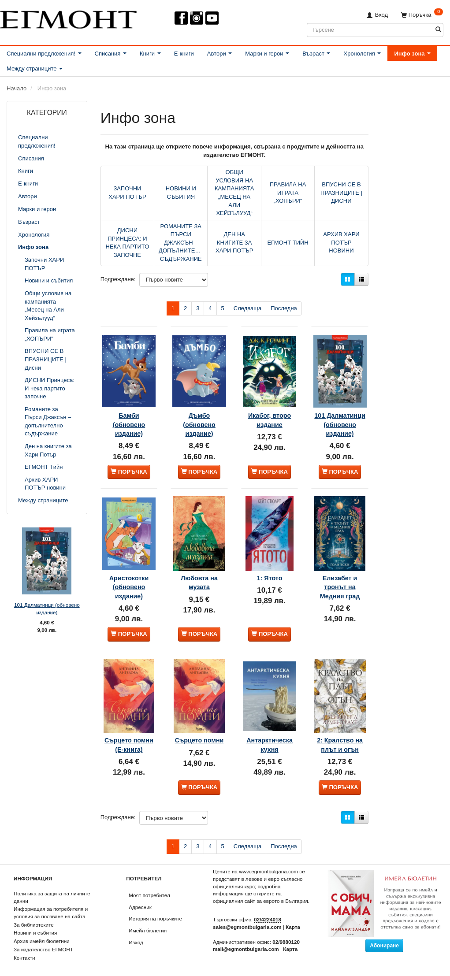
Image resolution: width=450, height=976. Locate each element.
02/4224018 (267, 910)
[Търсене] (438, 30)
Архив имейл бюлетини (42, 931)
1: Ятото (270, 565)
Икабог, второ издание (269, 408)
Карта (293, 917)
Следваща (247, 308)
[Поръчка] (422, 14)
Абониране (384, 936)
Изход (136, 932)
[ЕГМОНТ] (68, 17)
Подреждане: (118, 279)
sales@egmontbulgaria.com (247, 917)
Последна (284, 308)
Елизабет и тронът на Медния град (340, 574)
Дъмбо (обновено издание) (199, 412)
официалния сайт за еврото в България (260, 891)
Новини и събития (35, 923)
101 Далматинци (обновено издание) (47, 608)
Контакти (24, 948)
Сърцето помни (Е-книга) (129, 728)
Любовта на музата (199, 570)
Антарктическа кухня (269, 723)
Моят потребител (149, 885)
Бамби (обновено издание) (129, 412)
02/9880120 (286, 932)
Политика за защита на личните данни (52, 887)
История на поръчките (155, 909)
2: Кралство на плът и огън (339, 728)
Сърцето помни (199, 723)
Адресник (140, 897)
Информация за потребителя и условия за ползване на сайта (51, 902)
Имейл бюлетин (148, 921)
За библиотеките (34, 915)
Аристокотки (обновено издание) (129, 574)
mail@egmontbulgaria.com (246, 939)
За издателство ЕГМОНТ (43, 940)
